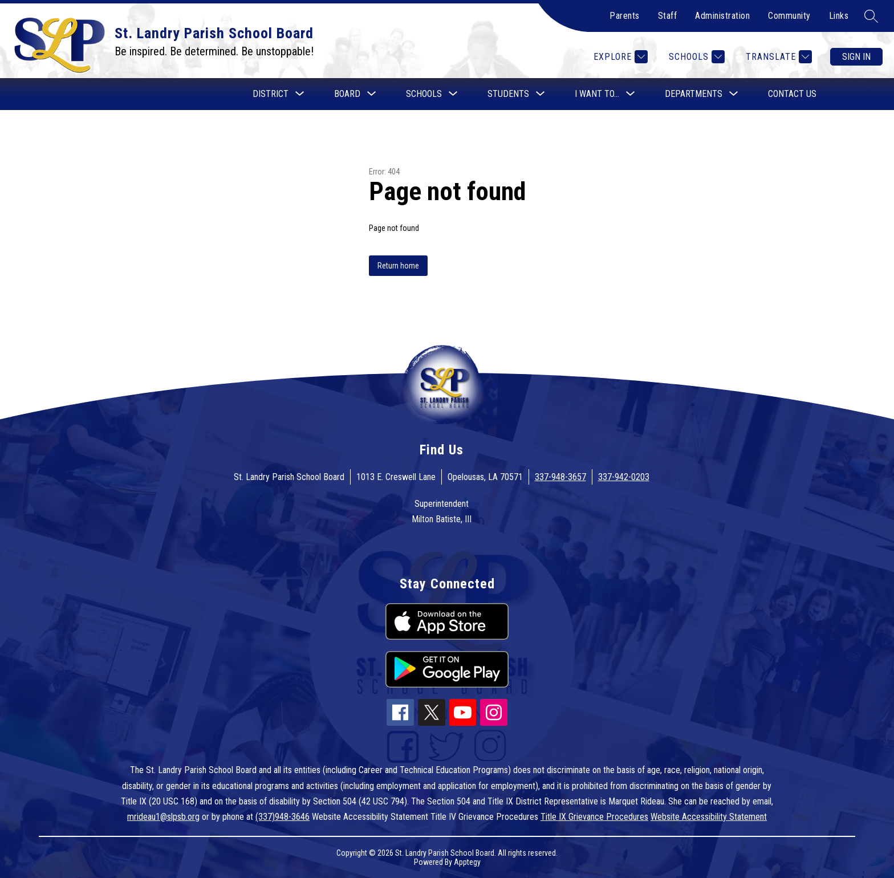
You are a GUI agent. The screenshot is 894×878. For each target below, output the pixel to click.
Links (839, 15)
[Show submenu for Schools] (424, 94)
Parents (624, 15)
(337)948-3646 (282, 816)
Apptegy (467, 862)
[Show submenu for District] (270, 94)
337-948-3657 (560, 476)
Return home (398, 265)
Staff (667, 15)
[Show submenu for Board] (347, 94)
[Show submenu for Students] (508, 94)
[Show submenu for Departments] (693, 94)
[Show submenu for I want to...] (597, 94)
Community (789, 15)
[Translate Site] (777, 57)
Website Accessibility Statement (709, 816)
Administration (722, 15)
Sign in (856, 56)
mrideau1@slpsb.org (163, 816)
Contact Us (792, 93)
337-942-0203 (623, 476)
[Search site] (871, 16)
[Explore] (619, 57)
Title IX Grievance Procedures (594, 816)
